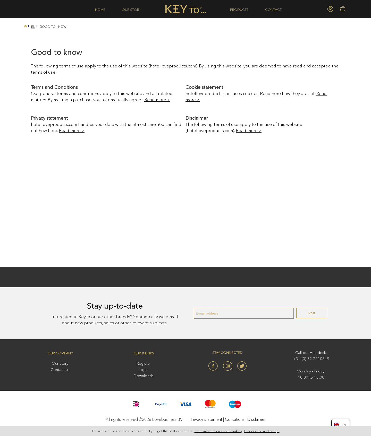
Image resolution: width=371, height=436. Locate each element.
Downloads (144, 375)
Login (143, 369)
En (33, 27)
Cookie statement (204, 87)
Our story (131, 9)
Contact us (60, 369)
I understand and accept (262, 431)
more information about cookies (218, 431)
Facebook (213, 366)
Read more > (157, 99)
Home (100, 9)
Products (239, 9)
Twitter (242, 366)
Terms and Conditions (54, 87)
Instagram (227, 366)
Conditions (234, 419)
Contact (273, 9)
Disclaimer (196, 118)
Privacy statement (49, 118)
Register (144, 363)
